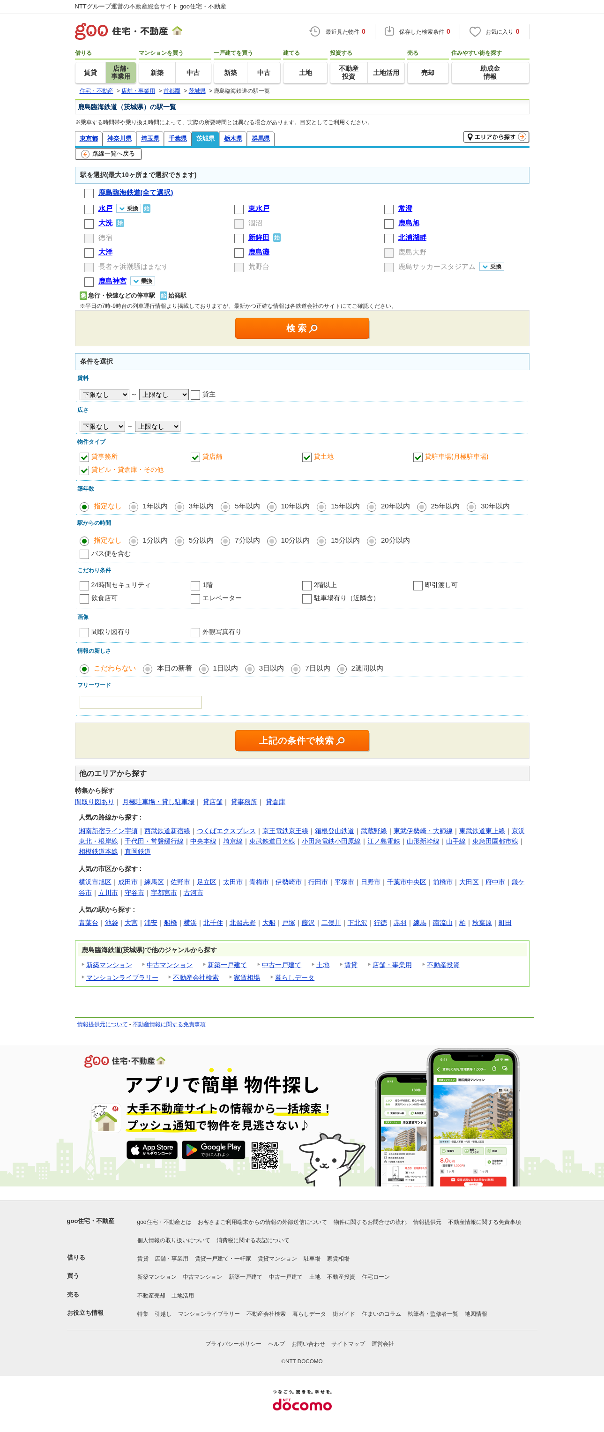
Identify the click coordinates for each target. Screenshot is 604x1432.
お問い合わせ (308, 1344)
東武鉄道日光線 (272, 841)
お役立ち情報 (85, 1312)
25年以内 (445, 506)
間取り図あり (94, 802)
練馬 (419, 922)
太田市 (233, 882)
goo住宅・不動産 (91, 1220)
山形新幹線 (423, 841)
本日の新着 (174, 668)
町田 (505, 922)
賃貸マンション (277, 1258)
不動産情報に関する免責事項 (169, 1024)
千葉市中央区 (406, 882)
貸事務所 (104, 456)
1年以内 (155, 506)
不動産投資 (443, 965)
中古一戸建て (281, 965)
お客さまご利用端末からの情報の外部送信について (262, 1222)
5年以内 (247, 506)
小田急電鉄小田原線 (331, 841)
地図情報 (476, 1314)
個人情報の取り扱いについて (173, 1240)
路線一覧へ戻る (108, 154)
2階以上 (325, 585)
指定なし (108, 506)
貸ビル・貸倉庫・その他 (127, 469)
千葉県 (178, 138)
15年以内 (345, 506)
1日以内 (225, 668)
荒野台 (258, 266)
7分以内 (247, 540)
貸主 (209, 394)
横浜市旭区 (95, 882)
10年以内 (295, 506)
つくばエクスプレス (226, 831)
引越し (163, 1314)
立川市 (108, 892)
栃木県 (233, 138)
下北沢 (357, 922)
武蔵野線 (374, 831)
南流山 (443, 922)
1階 (207, 585)
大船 (269, 922)
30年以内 (495, 506)
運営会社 (383, 1344)
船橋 (170, 922)
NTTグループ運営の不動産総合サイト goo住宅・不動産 (151, 6)
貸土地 (324, 456)
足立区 (206, 882)
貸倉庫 (275, 802)
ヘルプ (276, 1344)
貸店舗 (212, 456)
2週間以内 (367, 668)
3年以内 (201, 506)
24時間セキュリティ (121, 585)
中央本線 (203, 841)
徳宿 (105, 237)
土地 (322, 965)
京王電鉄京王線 (285, 831)
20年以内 (395, 506)
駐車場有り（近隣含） (347, 598)
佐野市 (180, 882)
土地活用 (183, 1295)
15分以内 (345, 540)
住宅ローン (376, 1277)
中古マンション (170, 965)
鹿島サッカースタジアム (437, 266)
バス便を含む (111, 553)
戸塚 (288, 922)
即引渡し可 (441, 585)
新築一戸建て (227, 965)
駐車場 (312, 1258)
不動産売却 (151, 1295)
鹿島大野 (412, 252)
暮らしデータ (294, 977)
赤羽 (400, 922)
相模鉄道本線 (98, 851)
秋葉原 (482, 922)
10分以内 (295, 540)
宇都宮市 (164, 892)
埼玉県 (150, 138)
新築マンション (109, 965)
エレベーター (222, 598)
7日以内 (317, 668)
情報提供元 (427, 1222)
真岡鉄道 (138, 851)
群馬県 (261, 138)
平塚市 (344, 882)
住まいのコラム (381, 1314)
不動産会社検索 (196, 977)
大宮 (131, 922)
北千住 (213, 922)
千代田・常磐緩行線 (154, 841)
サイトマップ (348, 1344)
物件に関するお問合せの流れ (370, 1222)
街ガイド (344, 1314)
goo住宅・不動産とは (164, 1222)
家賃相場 (247, 977)
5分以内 (201, 540)
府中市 (495, 882)
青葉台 (88, 922)
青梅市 (259, 882)
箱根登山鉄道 (334, 831)
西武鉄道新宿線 (167, 831)
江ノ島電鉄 (383, 841)
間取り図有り (111, 631)
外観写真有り (222, 631)
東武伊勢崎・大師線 (423, 831)
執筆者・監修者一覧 (433, 1314)
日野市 (370, 882)
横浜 (190, 922)
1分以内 (155, 540)
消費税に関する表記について (253, 1240)
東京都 (89, 138)
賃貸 (351, 965)
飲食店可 (104, 598)
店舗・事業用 (392, 965)
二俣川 (331, 922)
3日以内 (271, 668)
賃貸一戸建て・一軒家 (223, 1258)
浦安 (150, 922)
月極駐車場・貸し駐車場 (158, 802)
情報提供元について (102, 1024)
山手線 (456, 841)
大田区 (469, 882)
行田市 (318, 882)
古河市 (193, 892)
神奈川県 (119, 138)
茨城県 (205, 138)
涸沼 (255, 223)
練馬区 (154, 882)
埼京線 (233, 841)
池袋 (111, 922)
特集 (143, 1314)
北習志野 (243, 922)
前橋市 (443, 882)
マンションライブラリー (122, 977)
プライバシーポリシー (233, 1344)
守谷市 (134, 892)
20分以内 (395, 540)
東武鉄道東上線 (482, 831)
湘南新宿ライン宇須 (108, 831)
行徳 (380, 922)
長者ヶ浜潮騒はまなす (133, 266)
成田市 (128, 882)
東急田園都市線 (495, 841)
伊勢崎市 (289, 882)
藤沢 (308, 922)
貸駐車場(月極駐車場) (456, 456)
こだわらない (115, 668)
